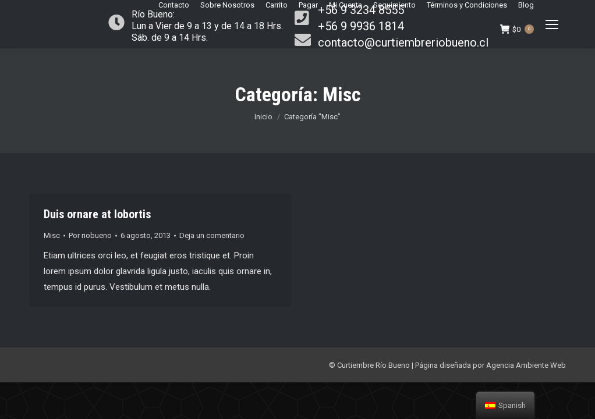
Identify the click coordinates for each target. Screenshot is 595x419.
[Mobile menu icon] (552, 24)
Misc (52, 235)
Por (90, 235)
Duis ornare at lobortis (97, 214)
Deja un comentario (212, 235)
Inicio (263, 116)
